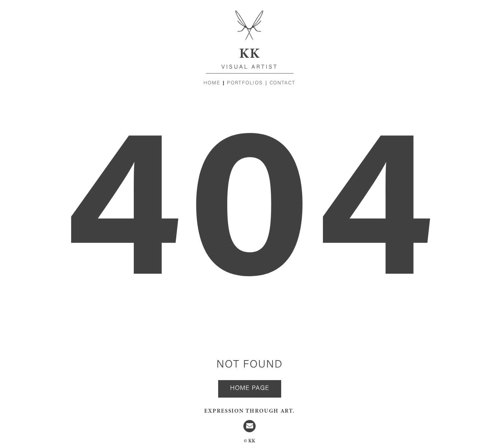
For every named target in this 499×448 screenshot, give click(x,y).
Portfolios (244, 83)
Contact (283, 83)
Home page (249, 388)
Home (211, 83)
